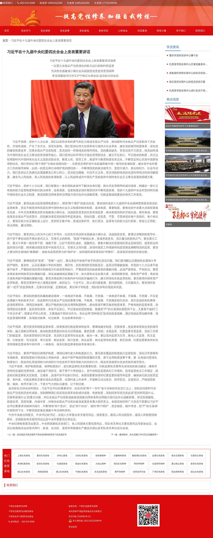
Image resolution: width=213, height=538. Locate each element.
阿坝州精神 (139, 463)
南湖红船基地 (24, 463)
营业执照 (73, 527)
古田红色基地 (81, 455)
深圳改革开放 (139, 472)
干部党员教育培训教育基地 (21, 511)
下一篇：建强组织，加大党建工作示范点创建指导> (134, 434)
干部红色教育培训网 (18, 506)
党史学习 (26, 30)
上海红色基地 (24, 455)
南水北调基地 (177, 455)
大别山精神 (101, 463)
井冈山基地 (62, 455)
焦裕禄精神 (101, 455)
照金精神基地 (177, 472)
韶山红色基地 (24, 472)
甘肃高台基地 (197, 455)
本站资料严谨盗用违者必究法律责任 (85, 511)
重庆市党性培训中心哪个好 (183, 55)
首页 (6, 30)
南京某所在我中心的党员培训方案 (187, 81)
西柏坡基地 (43, 472)
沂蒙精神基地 (120, 455)
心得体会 (123, 30)
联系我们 (6, 3)
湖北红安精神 (120, 463)
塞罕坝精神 (120, 472)
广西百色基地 (158, 472)
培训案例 (142, 30)
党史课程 (45, 30)
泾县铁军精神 (158, 463)
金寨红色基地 (158, 455)
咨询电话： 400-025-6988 (21, 521)
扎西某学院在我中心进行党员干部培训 (189, 90)
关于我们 (181, 30)
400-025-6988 (26, 3)
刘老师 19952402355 (78, 3)
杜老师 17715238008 (105, 3)
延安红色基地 (43, 463)
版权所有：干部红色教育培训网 (83, 506)
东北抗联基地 (100, 472)
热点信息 (173, 99)
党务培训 (103, 30)
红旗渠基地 (62, 463)
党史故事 (65, 30)
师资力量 (161, 30)
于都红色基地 (81, 472)
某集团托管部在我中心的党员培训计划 (189, 73)
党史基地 (84, 30)
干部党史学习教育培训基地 (21, 516)
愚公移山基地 (177, 463)
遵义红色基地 (62, 472)
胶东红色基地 (197, 463)
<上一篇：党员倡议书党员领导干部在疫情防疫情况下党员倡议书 (37, 434)
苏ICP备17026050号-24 (80, 516)
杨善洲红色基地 (139, 455)
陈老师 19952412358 (51, 3)
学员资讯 (173, 47)
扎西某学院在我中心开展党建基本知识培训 (189, 64)
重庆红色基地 (43, 455)
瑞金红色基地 (81, 463)
